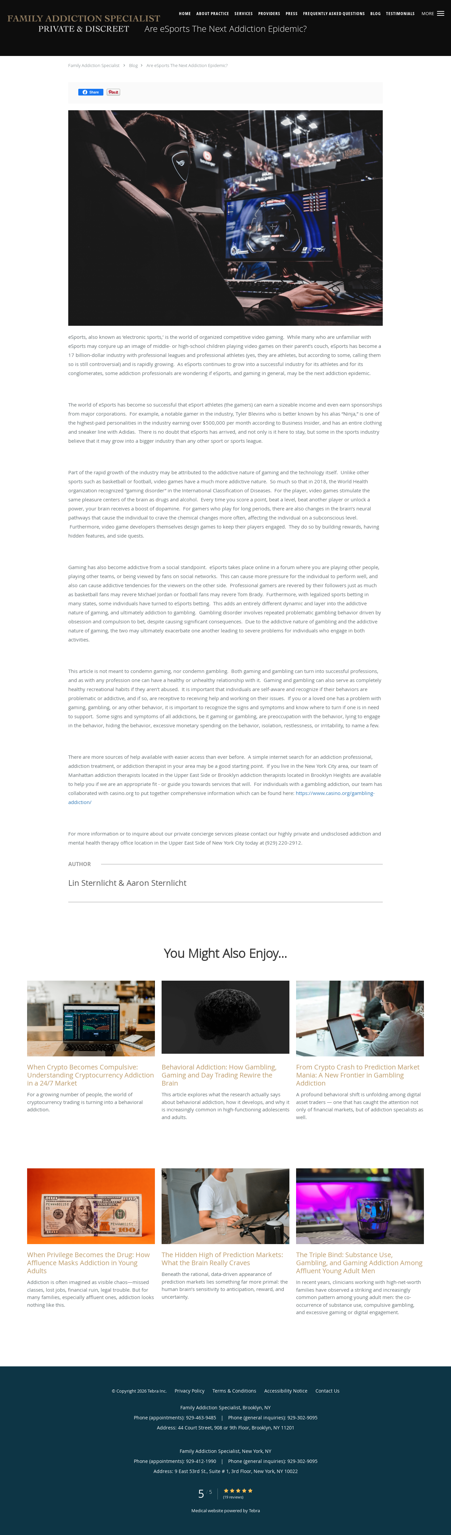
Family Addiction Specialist (93, 65)
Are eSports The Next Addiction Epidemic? (187, 65)
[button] (440, 13)
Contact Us (327, 1391)
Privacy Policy (189, 1391)
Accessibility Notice (285, 1391)
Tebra (254, 1511)
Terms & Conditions (234, 1391)
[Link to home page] (84, 25)
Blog (133, 65)
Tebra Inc (157, 1391)
